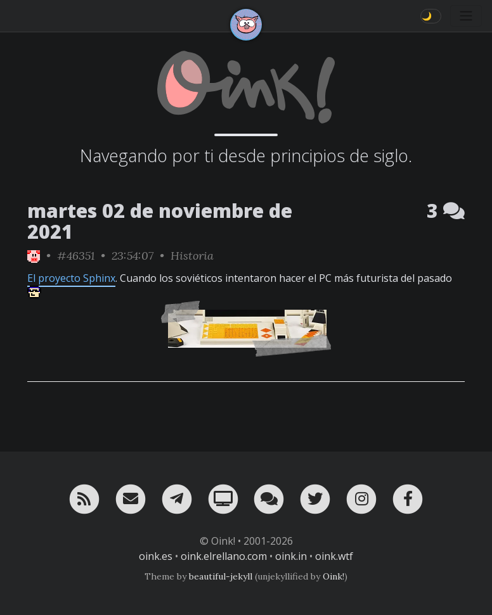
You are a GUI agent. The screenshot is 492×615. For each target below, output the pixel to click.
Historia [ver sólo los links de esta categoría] (192, 255)
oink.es (155, 556)
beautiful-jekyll (220, 576)
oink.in (291, 556)
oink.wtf (334, 556)
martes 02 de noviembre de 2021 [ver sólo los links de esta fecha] (159, 221)
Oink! (333, 576)
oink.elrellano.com (224, 556)
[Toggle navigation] (466, 16)
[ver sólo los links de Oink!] (33, 255)
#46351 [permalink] (75, 255)
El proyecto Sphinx (71, 278)
